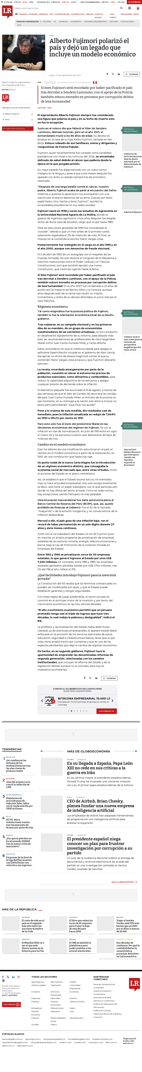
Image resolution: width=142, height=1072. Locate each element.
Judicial (72, 939)
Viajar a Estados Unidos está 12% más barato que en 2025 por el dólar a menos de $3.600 (127, 926)
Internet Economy (124, 939)
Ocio (72, 1011)
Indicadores (36, 1008)
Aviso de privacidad (102, 997)
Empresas (35, 998)
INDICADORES (126, 14)
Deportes (10, 854)
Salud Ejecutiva (76, 1018)
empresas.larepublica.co (54, 1039)
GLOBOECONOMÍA (62, 14)
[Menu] (17, 14)
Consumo (35, 992)
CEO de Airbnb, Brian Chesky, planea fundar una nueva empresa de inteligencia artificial (100, 806)
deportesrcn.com (25, 1046)
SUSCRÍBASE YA (106, 711)
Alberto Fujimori (132, 212)
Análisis (73, 982)
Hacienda (26, 917)
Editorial (10, 779)
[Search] (121, 8)
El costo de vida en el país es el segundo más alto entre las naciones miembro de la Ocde (33, 926)
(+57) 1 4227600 (9, 995)
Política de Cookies (102, 1010)
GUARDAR (131, 74)
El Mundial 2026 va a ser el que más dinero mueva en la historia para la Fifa (33, 946)
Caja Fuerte (56, 985)
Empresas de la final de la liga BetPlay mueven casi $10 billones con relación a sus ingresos (19, 861)
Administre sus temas (14, 128)
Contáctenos (99, 994)
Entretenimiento (14, 795)
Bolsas (119, 917)
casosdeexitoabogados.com (15, 1042)
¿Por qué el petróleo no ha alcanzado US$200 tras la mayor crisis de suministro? (19, 842)
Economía (74, 992)
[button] (41, 701)
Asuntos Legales (38, 985)
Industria (10, 757)
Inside (72, 1008)
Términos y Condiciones (104, 1001)
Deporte (26, 939)
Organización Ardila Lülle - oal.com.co (129, 1040)
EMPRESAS (43, 14)
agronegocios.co (33, 1039)
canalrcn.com (65, 1042)
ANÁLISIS (89, 14)
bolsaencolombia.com (102, 1039)
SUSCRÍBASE (134, 2)
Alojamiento (76, 22)
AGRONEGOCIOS (78, 14)
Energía (9, 835)
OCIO (51, 14)
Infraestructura (57, 1008)
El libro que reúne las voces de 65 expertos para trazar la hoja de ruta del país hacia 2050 (81, 926)
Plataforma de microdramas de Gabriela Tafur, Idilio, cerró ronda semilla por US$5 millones (19, 803)
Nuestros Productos (102, 991)
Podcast (35, 1018)
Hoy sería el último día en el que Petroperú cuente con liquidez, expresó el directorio (132, 457)
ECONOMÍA (33, 14)
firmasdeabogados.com (79, 1039)
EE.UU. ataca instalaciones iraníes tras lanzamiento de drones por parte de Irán (19, 823)
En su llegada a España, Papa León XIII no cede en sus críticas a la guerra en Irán (100, 768)
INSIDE (136, 14)
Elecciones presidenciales (95, 22)
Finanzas (35, 1001)
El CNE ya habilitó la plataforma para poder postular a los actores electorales (80, 946)
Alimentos (63, 22)
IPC (55, 22)
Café (19, 25)
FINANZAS (23, 14)
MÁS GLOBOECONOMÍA (123, 882)
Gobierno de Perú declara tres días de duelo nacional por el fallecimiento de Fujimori (133, 160)
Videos (54, 1024)
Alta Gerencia (57, 982)
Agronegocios (37, 982)
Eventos (73, 998)
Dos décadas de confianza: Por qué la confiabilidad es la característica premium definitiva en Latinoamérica (128, 949)
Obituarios (55, 1011)
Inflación (47, 22)
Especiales (55, 998)
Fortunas (113, 22)
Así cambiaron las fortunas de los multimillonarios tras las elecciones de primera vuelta (18, 765)
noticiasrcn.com (96, 1042)
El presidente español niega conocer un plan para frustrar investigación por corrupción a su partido (99, 846)
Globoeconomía (77, 1001)
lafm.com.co (111, 1042)
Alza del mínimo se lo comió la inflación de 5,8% (18, 784)
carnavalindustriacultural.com (43, 1042)
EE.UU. (8, 816)
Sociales (35, 1024)
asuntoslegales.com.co (12, 1039)
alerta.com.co (8, 1046)
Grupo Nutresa (127, 22)
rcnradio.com (80, 1042)
